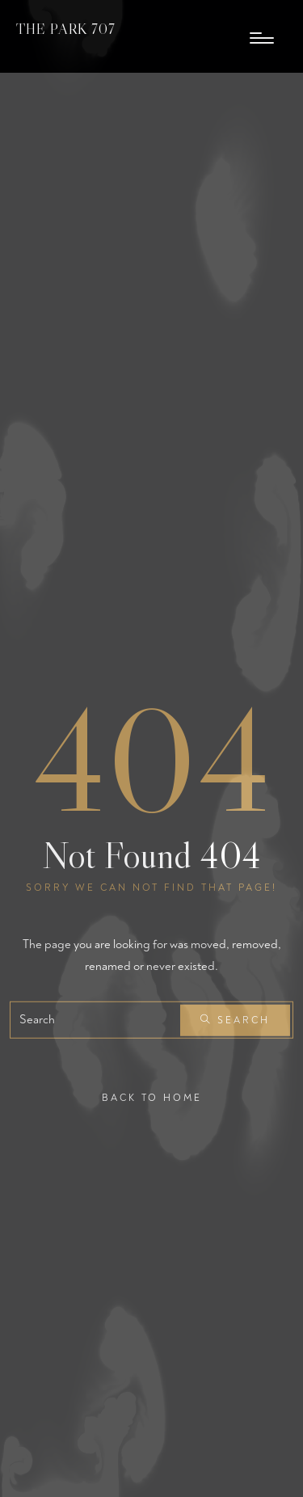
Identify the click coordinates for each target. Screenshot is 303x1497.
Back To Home (152, 1098)
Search (235, 1020)
